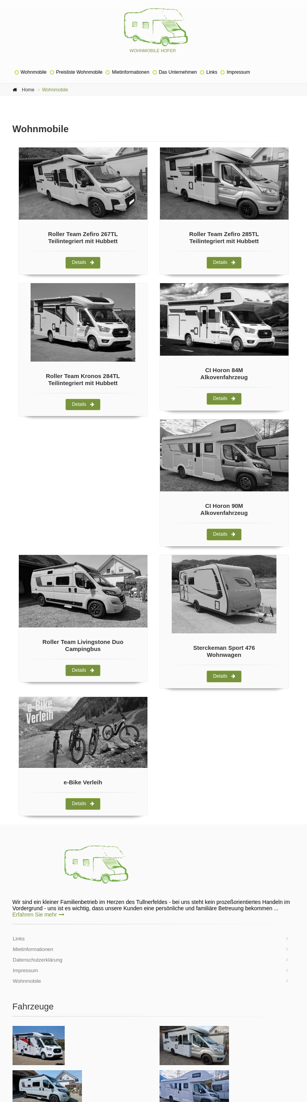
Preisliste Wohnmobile (79, 72)
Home (28, 90)
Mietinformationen (130, 72)
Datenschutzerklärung (37, 960)
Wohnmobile (34, 72)
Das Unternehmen (178, 72)
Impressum (238, 72)
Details (83, 262)
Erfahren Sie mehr (39, 914)
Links (211, 72)
